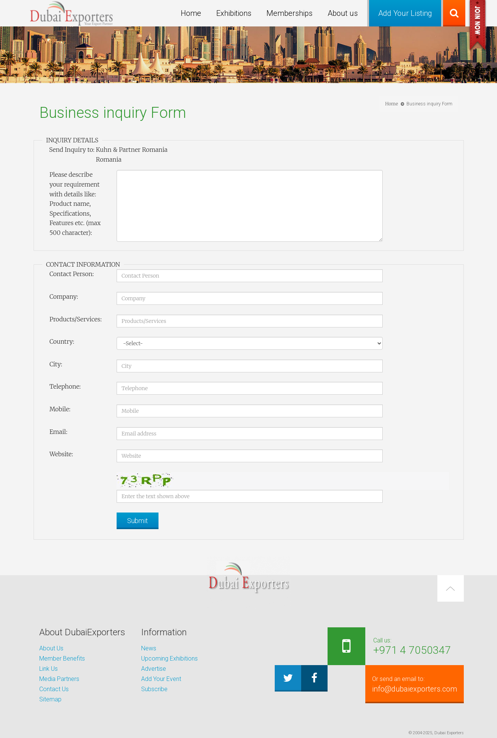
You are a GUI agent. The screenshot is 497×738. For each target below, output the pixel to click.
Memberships (289, 13)
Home (191, 13)
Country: (61, 341)
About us (343, 13)
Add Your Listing (405, 13)
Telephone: (65, 386)
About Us (51, 648)
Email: (58, 431)
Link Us (48, 668)
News (148, 648)
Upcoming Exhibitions (169, 658)
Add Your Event (161, 678)
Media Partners (59, 678)
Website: (61, 454)
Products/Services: (75, 319)
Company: (63, 296)
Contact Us (54, 689)
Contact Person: (71, 274)
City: (55, 364)
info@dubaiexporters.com (409, 684)
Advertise (153, 668)
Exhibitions (233, 13)
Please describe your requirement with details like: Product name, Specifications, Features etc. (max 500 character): (75, 203)
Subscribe (154, 689)
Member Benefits (62, 658)
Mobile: (60, 409)
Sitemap (50, 699)
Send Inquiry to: (71, 149)
